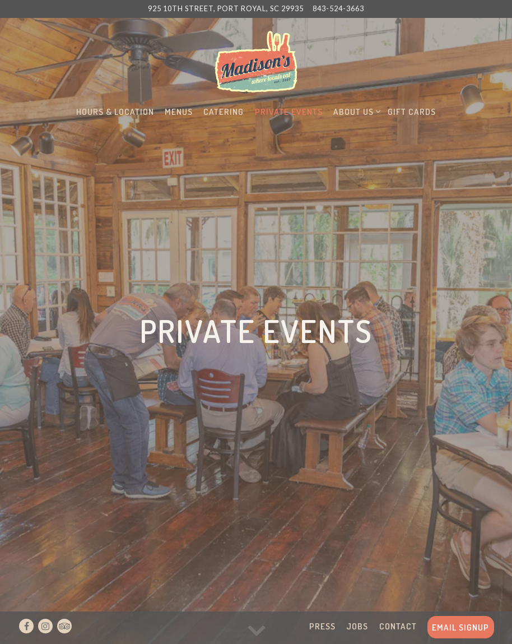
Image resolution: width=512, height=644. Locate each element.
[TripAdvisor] (64, 626)
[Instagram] (45, 626)
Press (322, 626)
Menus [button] (179, 111)
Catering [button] (223, 111)
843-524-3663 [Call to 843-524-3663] (338, 8)
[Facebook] (26, 626)
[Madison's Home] (256, 60)
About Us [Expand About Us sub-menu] (355, 111)
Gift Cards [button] (412, 111)
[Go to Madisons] (226, 8)
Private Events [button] (289, 111)
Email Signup (460, 627)
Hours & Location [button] (115, 111)
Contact (398, 626)
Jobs (357, 626)
